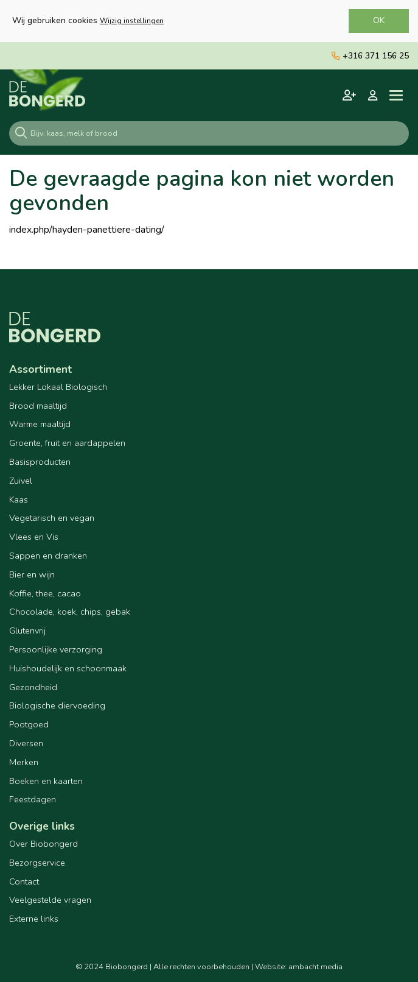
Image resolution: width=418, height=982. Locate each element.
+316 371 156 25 (370, 56)
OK (379, 20)
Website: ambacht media (299, 966)
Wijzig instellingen (132, 21)
